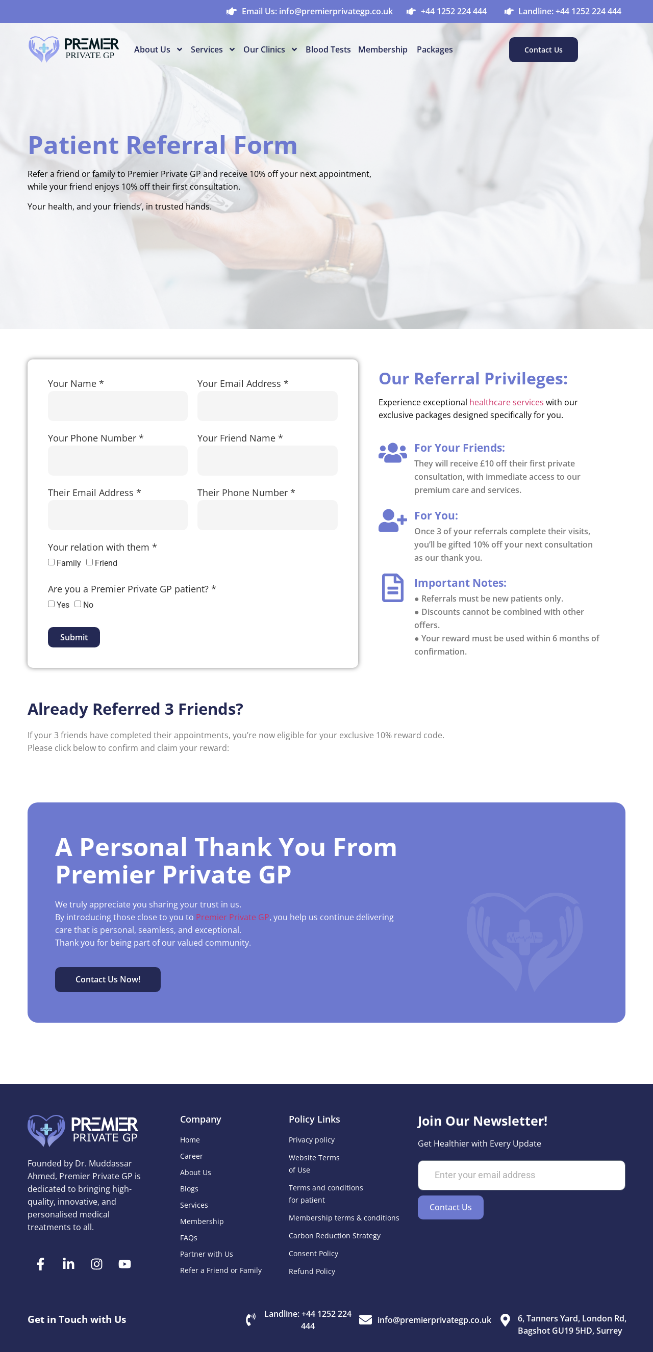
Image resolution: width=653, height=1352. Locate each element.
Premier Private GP (232, 917)
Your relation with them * (102, 548)
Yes (63, 605)
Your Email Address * (243, 384)
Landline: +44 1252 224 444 (569, 11)
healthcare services (506, 402)
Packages (435, 49)
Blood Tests (328, 49)
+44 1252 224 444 (454, 11)
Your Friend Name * (240, 439)
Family (69, 563)
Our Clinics (270, 49)
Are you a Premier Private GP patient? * (132, 590)
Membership (384, 49)
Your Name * (76, 384)
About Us (159, 49)
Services (213, 49)
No (88, 605)
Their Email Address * (94, 494)
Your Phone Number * (96, 439)
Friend (106, 563)
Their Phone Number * (246, 494)
